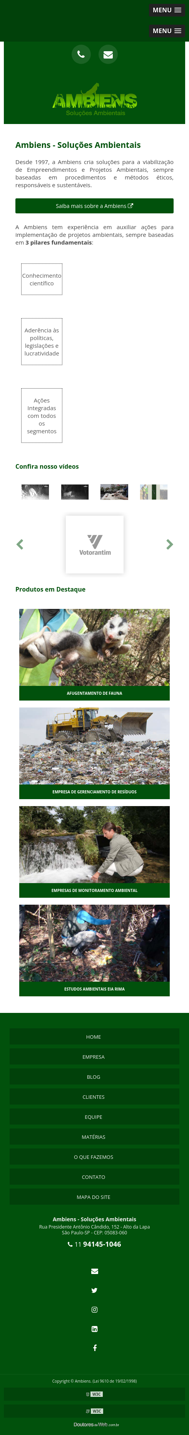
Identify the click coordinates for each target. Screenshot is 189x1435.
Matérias (93, 1136)
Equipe (93, 1116)
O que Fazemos (93, 1156)
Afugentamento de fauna (94, 693)
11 (94, 1244)
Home (93, 1036)
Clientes (93, 1096)
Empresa (93, 1056)
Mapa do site (93, 1197)
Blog (93, 1076)
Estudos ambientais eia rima (94, 989)
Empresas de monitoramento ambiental (95, 890)
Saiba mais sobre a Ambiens (94, 206)
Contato (93, 1176)
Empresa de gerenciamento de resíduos (94, 792)
